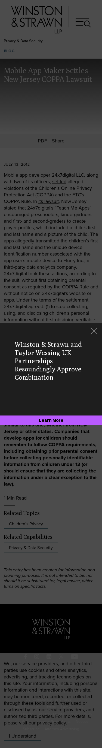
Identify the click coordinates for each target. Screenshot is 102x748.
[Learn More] (51, 420)
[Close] (94, 331)
